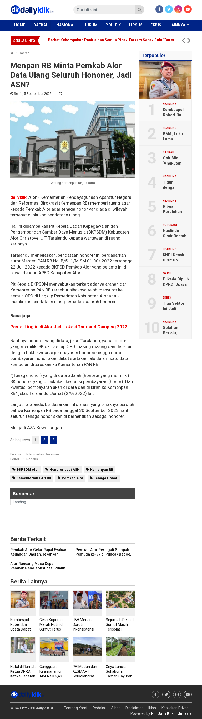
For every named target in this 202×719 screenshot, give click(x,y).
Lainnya (177, 25)
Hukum (90, 25)
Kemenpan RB (101, 470)
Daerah (41, 25)
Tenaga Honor (106, 478)
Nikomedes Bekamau (42, 454)
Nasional (65, 25)
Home (20, 25)
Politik (113, 25)
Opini (167, 273)
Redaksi (32, 459)
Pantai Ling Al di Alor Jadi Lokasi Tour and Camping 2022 (68, 326)
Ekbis (155, 25)
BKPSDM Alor (28, 470)
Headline (169, 104)
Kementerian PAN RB (34, 478)
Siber (115, 708)
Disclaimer (134, 708)
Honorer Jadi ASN (64, 470)
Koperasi (170, 225)
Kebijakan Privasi (175, 708)
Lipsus (136, 25)
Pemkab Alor (72, 478)
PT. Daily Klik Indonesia (171, 713)
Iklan (152, 708)
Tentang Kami (75, 708)
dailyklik (18, 197)
